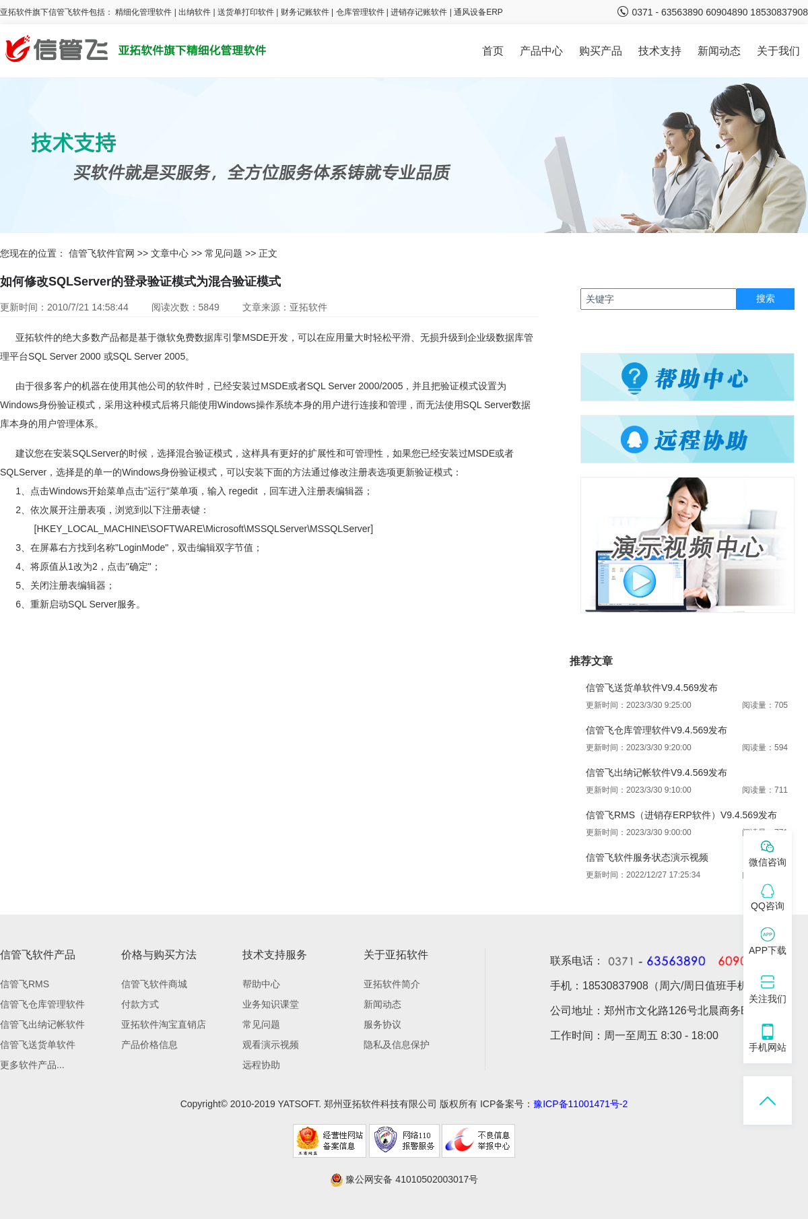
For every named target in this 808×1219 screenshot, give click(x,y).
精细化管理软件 (144, 12)
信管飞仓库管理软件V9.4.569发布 (656, 730)
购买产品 (600, 51)
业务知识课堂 (270, 1004)
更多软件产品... (32, 1064)
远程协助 (261, 1064)
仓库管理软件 (360, 12)
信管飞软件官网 (102, 253)
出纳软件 (194, 12)
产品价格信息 (149, 1044)
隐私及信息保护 (397, 1044)
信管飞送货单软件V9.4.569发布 (652, 687)
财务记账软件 (305, 12)
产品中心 (541, 51)
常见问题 (223, 253)
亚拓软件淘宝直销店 (163, 1024)
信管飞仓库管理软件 (42, 1004)
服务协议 (382, 1024)
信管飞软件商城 (154, 984)
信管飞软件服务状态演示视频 (647, 857)
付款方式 (140, 1004)
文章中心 (170, 253)
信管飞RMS (24, 984)
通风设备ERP (478, 12)
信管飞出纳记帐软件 (42, 1024)
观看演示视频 (270, 1044)
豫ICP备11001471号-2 (580, 1103)
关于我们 (778, 51)
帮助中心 (261, 984)
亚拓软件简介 (392, 984)
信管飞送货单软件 (37, 1044)
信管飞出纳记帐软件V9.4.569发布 (656, 772)
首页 (493, 51)
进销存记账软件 (419, 12)
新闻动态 (719, 51)
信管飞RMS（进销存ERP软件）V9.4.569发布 (681, 815)
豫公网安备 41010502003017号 (404, 1179)
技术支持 (659, 51)
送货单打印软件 (245, 12)
